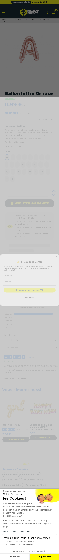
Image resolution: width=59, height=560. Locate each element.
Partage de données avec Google (20, 541)
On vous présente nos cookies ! (19, 544)
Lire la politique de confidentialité (17, 531)
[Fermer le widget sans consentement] (15, 491)
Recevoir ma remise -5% (29, 293)
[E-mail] (29, 284)
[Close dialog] (56, 260)
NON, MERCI (29, 300)
